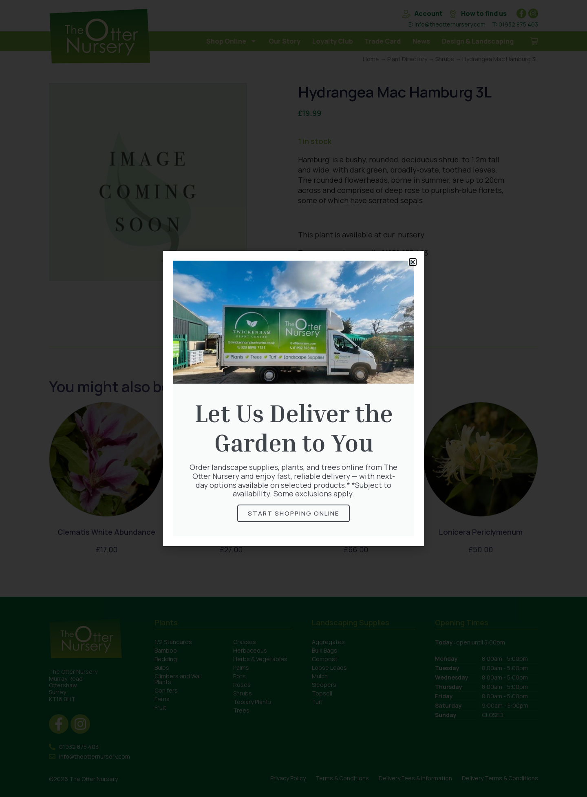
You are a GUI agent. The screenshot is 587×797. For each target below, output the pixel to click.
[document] (293, 398)
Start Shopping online (293, 513)
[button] (413, 262)
